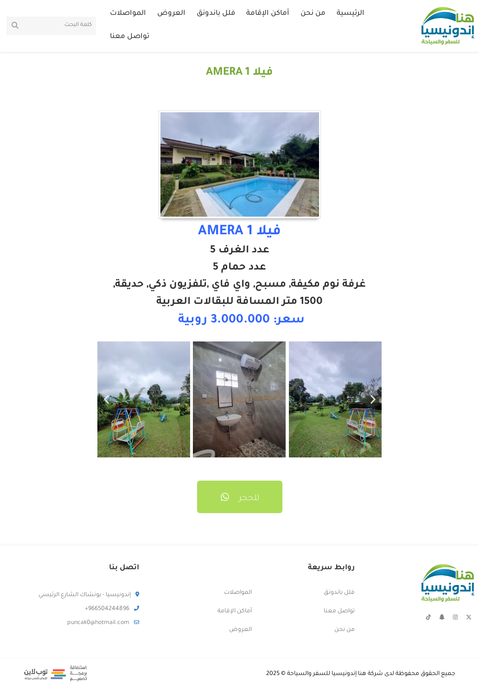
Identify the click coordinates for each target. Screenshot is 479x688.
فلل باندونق (216, 14)
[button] (106, 399)
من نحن (313, 14)
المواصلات (128, 14)
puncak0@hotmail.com (103, 623)
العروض (171, 14)
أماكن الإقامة (267, 14)
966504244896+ (112, 609)
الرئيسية (350, 14)
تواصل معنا (129, 37)
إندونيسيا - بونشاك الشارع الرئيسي (88, 595)
